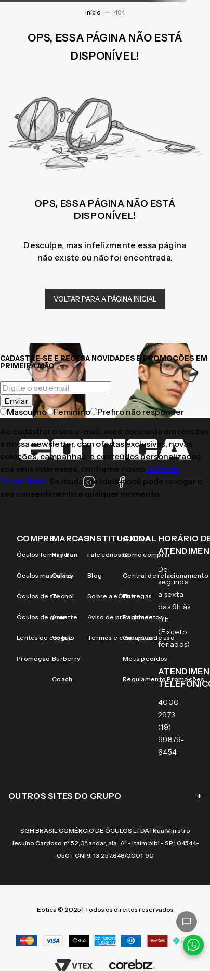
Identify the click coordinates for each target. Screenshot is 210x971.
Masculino (23, 411)
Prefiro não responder (137, 411)
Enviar (16, 400)
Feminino (68, 411)
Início (92, 12)
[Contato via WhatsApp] (193, 945)
